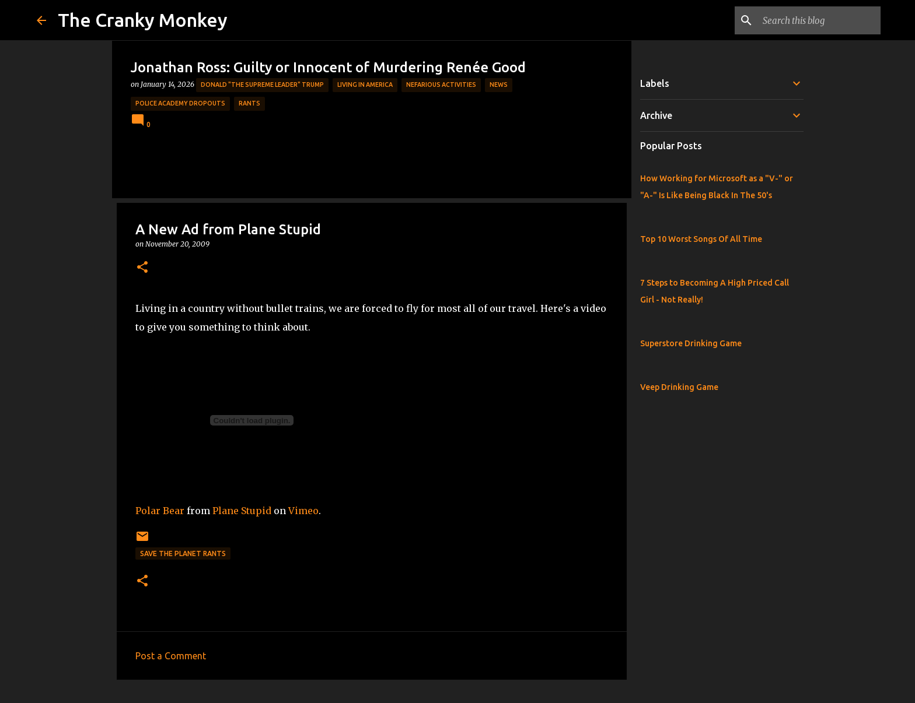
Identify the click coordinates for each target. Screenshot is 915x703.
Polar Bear (159, 510)
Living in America (365, 84)
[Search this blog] (819, 20)
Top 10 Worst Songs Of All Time (701, 239)
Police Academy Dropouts (180, 103)
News (499, 84)
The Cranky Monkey (143, 19)
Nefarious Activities (441, 84)
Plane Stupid (241, 510)
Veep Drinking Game (679, 387)
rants (249, 103)
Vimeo (303, 510)
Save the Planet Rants (183, 553)
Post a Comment (170, 656)
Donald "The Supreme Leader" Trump (262, 84)
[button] (142, 268)
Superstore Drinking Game (691, 343)
